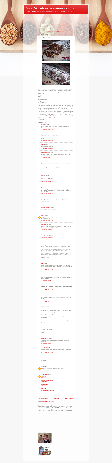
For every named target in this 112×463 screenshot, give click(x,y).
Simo (42, 144)
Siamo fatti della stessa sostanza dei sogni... (51, 8)
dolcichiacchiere (45, 152)
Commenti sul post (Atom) (48, 401)
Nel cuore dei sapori (46, 357)
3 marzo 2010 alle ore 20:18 (47, 210)
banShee (43, 306)
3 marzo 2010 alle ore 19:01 (47, 148)
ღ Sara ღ (43, 234)
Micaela (43, 124)
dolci (43, 119)
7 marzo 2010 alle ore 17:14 (47, 370)
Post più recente (43, 398)
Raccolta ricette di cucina (46, 322)
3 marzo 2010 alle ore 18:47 (47, 129)
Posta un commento (44, 393)
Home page (56, 398)
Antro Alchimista (45, 347)
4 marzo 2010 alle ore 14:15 (47, 343)
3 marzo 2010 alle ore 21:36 (47, 237)
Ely (42, 215)
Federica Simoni (45, 207)
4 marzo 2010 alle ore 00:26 (47, 289)
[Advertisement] (45, 422)
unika (42, 294)
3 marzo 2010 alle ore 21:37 (47, 259)
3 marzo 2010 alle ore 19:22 (47, 170)
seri (42, 366)
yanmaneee (44, 374)
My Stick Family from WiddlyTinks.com (56, 31)
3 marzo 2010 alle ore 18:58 (47, 140)
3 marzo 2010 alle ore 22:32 (47, 269)
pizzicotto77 (44, 224)
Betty (42, 133)
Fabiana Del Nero (45, 241)
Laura (42, 175)
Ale (42, 197)
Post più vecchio (69, 398)
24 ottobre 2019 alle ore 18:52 (47, 390)
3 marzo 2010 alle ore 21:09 (47, 220)
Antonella (43, 284)
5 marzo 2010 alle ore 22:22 (47, 352)
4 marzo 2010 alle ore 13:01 (47, 334)
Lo (42, 263)
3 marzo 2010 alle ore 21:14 (47, 229)
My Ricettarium (44, 338)
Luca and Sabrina (45, 185)
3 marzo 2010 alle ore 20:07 (47, 203)
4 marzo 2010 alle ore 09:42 (47, 301)
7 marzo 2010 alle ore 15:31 (47, 362)
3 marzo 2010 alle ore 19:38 (47, 193)
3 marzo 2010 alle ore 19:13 (47, 157)
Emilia (42, 161)
